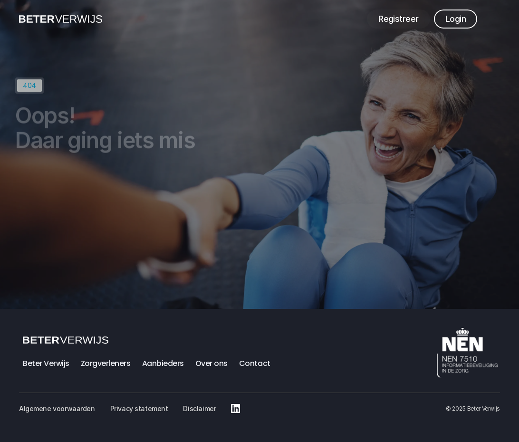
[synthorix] (60, 19)
